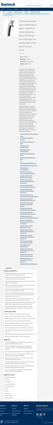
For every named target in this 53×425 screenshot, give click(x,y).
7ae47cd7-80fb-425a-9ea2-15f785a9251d (27, 231)
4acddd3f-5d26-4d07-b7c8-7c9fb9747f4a (27, 250)
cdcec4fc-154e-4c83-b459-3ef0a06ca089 (27, 191)
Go (51, 5)
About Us (26, 406)
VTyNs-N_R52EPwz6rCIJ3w (26, 138)
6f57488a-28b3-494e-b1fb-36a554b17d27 (27, 237)
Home (4, 11)
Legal (45, 422)
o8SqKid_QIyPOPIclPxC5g (28, 264)
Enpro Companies (28, 413)
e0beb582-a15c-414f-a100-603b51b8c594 (27, 181)
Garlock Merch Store (28, 411)
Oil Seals (26, 11)
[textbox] (43, 5)
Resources (14, 406)
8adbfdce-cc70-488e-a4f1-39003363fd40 (27, 222)
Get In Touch (3, 408)
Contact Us (3, 406)
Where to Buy (30, 5)
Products (10, 11)
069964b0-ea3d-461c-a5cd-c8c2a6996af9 (26, 260)
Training (14, 408)
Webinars (26, 408)
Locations (2, 411)
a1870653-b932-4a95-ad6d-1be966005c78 (26, 204)
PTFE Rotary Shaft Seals (35, 11)
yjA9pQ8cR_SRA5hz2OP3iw (29, 134)
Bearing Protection (18, 11)
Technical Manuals (16, 411)
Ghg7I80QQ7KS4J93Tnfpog (29, 165)
